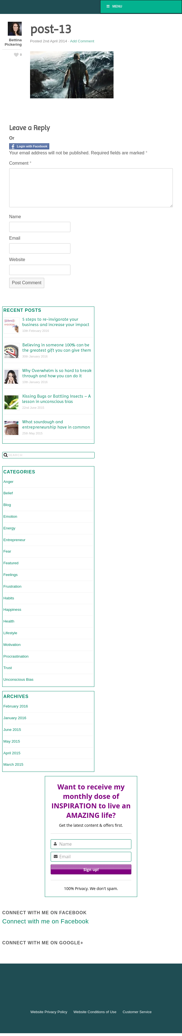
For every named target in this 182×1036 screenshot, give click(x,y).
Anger (8, 482)
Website (17, 259)
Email (14, 238)
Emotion (10, 516)
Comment (20, 163)
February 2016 (15, 706)
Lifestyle (10, 633)
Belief (8, 493)
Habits (8, 598)
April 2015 (11, 753)
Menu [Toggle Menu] (114, 6)
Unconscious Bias (18, 679)
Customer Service (137, 1012)
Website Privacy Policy (48, 1012)
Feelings (10, 575)
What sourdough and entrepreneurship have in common (56, 424)
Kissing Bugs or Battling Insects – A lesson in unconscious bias (56, 398)
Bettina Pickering (13, 42)
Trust (7, 668)
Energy (9, 528)
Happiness (12, 609)
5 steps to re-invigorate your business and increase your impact (55, 322)
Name (15, 216)
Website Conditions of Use (94, 1012)
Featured (10, 563)
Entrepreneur (14, 540)
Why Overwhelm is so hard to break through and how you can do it (57, 373)
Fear (7, 551)
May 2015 (11, 741)
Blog (7, 505)
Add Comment (82, 41)
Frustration (12, 586)
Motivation (12, 645)
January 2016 (14, 718)
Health (8, 621)
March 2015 (13, 764)
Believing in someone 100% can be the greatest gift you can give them (56, 347)
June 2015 (12, 730)
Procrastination (16, 656)
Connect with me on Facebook (44, 912)
